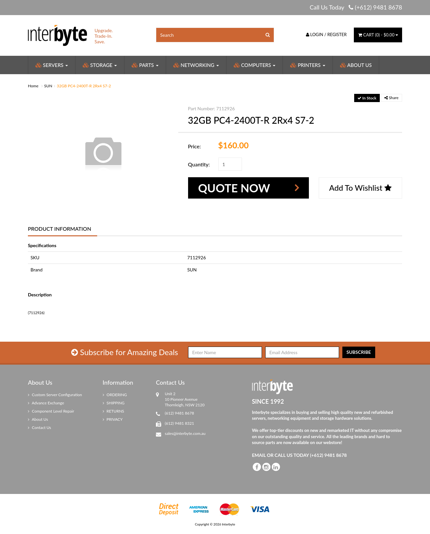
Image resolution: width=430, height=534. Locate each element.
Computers (255, 65)
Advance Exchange (46, 402)
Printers (307, 65)
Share (391, 97)
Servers (51, 65)
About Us (356, 65)
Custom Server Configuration (55, 394)
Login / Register (326, 34)
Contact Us (39, 427)
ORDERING (115, 394)
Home (33, 85)
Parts (145, 65)
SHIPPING (114, 402)
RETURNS (113, 411)
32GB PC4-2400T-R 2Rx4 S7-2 (84, 85)
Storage (100, 65)
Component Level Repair (51, 411)
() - (378, 34)
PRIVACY (113, 419)
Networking (196, 65)
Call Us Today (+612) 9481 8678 (356, 7)
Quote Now (234, 188)
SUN (48, 85)
